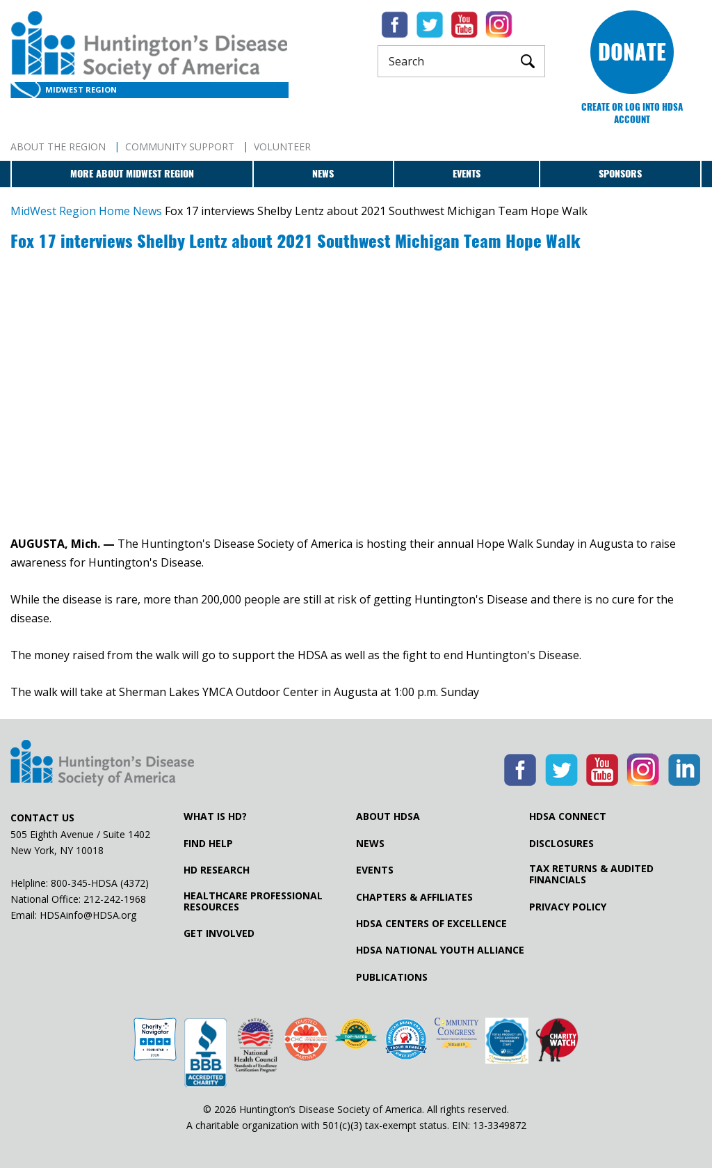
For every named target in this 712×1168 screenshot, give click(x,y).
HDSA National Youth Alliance (440, 950)
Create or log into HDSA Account (632, 113)
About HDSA (388, 816)
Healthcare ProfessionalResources (253, 901)
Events (466, 173)
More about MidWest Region (132, 173)
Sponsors (620, 173)
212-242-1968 (114, 899)
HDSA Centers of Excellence (431, 923)
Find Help (208, 843)
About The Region (58, 146)
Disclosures (561, 843)
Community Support (179, 146)
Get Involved (219, 933)
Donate (632, 52)
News (323, 173)
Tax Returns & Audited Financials (591, 874)
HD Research (217, 870)
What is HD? (215, 816)
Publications (392, 977)
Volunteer (282, 146)
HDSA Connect (567, 816)
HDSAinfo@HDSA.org (88, 915)
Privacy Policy (567, 907)
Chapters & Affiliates (414, 897)
